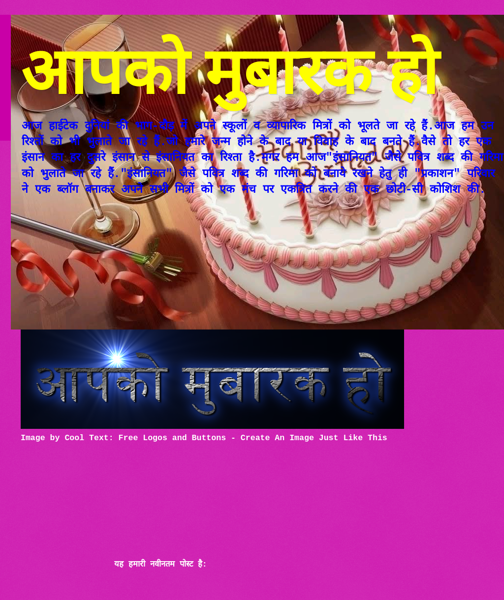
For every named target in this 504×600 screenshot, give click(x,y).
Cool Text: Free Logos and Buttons (145, 438)
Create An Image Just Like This (314, 438)
